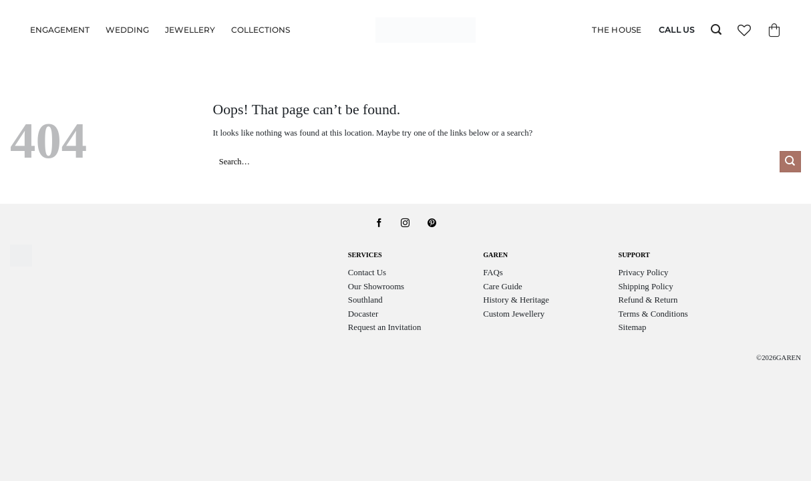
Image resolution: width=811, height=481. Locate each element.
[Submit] (790, 161)
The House (616, 30)
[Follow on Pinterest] (432, 223)
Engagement (60, 30)
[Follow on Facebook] (379, 223)
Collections (260, 30)
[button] (716, 30)
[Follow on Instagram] (405, 223)
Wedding (127, 30)
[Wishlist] (744, 30)
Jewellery (190, 30)
